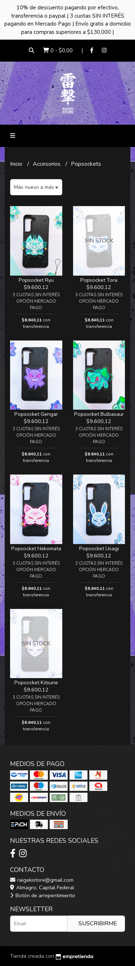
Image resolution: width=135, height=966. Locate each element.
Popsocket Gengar (36, 414)
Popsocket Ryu (36, 280)
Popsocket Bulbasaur (99, 414)
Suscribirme (97, 923)
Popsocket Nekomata (36, 548)
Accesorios (47, 164)
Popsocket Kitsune (36, 682)
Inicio (17, 164)
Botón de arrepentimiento (42, 895)
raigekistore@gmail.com (41, 879)
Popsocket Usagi (99, 548)
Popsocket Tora (98, 280)
